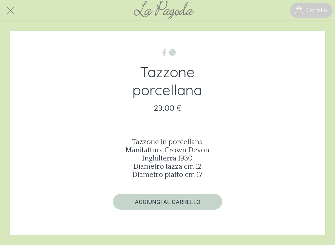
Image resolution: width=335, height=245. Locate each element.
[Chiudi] (10, 10)
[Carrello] (311, 10)
